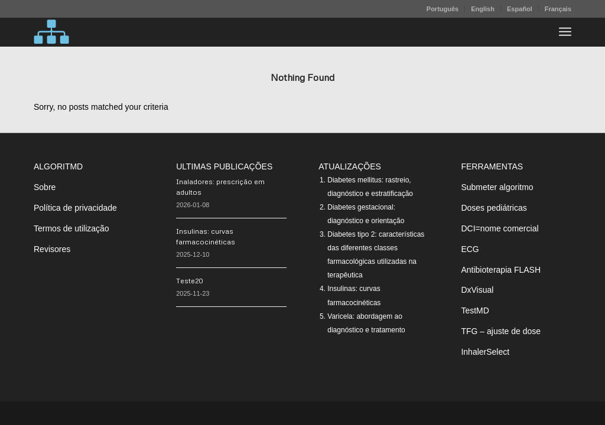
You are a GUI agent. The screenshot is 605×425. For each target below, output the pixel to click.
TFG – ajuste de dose (501, 331)
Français (558, 8)
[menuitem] (443, 9)
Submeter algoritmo (497, 187)
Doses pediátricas (493, 207)
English (483, 8)
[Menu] (565, 32)
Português (442, 8)
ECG (470, 249)
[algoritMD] (51, 32)
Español (519, 8)
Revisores (52, 249)
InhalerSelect (485, 352)
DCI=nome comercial (499, 228)
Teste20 (189, 280)
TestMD (475, 310)
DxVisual (477, 290)
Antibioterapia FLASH (501, 269)
